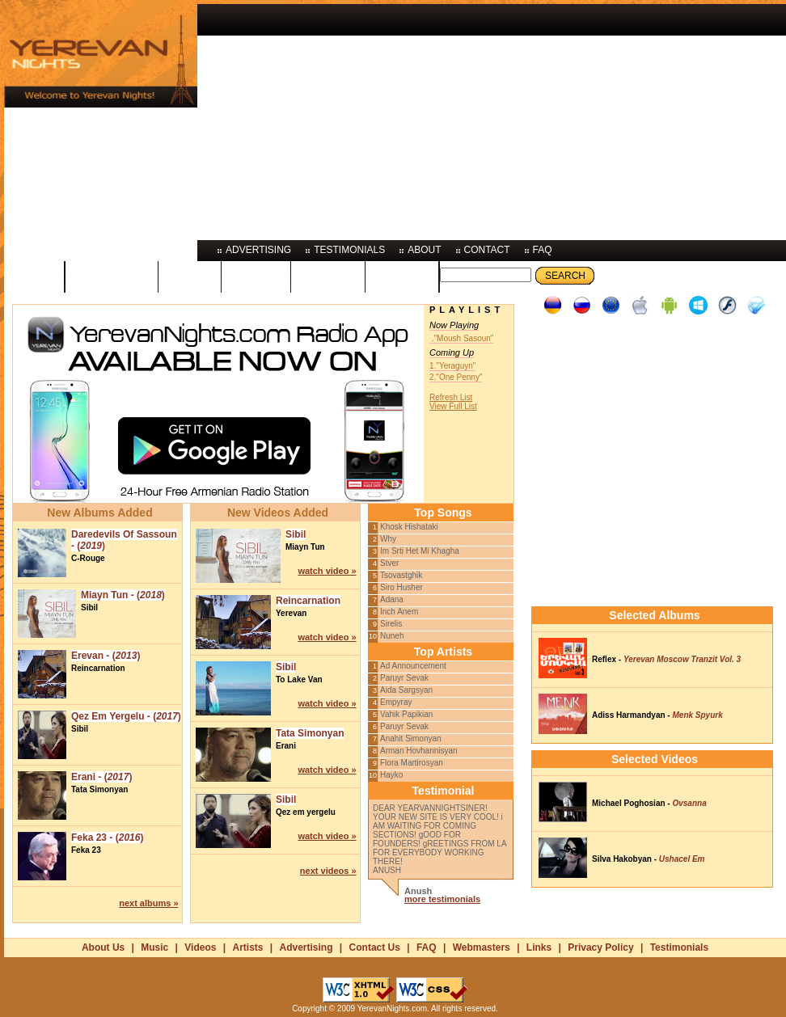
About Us (103, 947)
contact (487, 249)
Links (538, 947)
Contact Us (374, 947)
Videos (200, 947)
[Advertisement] (470, 117)
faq (542, 249)
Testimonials (679, 947)
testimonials (349, 249)
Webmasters (481, 947)
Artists (247, 947)
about (424, 249)
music (189, 275)
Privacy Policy (600, 947)
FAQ (426, 947)
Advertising (306, 947)
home (34, 275)
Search (565, 275)
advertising (258, 249)
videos (256, 275)
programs (111, 275)
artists (328, 275)
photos (402, 275)
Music (154, 947)
